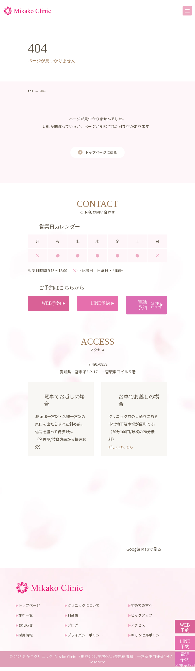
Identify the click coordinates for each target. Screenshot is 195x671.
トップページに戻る (101, 152)
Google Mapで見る (142, 552)
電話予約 (182, 654)
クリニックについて (85, 609)
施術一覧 (27, 619)
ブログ (73, 628)
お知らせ (27, 628)
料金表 (73, 619)
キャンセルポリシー (149, 638)
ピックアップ (143, 619)
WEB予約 (182, 584)
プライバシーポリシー (87, 638)
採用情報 (27, 638)
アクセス (139, 628)
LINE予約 (182, 619)
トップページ (30, 609)
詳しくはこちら (121, 450)
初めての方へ (143, 609)
